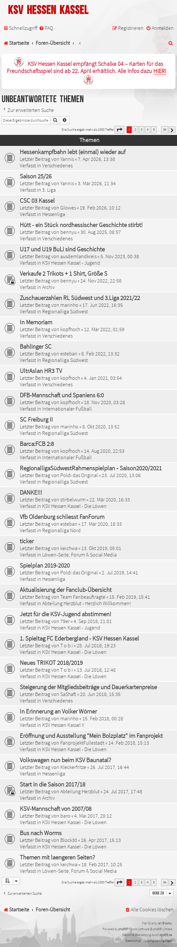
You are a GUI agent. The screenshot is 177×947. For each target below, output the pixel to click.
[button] (119, 130)
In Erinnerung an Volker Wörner (58, 711)
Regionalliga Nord (61, 530)
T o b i (66, 645)
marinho (69, 305)
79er (65, 621)
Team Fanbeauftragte (82, 596)
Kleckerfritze (73, 767)
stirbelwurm (73, 499)
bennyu (68, 232)
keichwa (68, 548)
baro (65, 815)
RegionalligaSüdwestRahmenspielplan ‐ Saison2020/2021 (91, 468)
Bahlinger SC (36, 346)
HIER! (159, 71)
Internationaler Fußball (67, 408)
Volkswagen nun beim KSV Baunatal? (65, 760)
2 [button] (135, 129)
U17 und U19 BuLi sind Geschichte (62, 249)
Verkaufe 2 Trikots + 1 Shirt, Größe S (63, 273)
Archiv (48, 287)
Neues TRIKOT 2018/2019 (51, 662)
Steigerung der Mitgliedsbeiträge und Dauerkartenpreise (88, 687)
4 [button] (147, 129)
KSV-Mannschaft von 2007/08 (55, 808)
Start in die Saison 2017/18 (52, 784)
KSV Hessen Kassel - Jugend (71, 262)
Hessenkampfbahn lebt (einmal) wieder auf (72, 152)
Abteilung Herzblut (80, 791)
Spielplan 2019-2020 (45, 565)
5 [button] (154, 129)
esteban (68, 353)
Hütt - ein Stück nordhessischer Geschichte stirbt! (81, 225)
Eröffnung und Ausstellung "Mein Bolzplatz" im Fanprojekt (91, 735)
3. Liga (49, 189)
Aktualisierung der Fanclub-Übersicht (66, 589)
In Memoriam (36, 322)
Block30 (68, 840)
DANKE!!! (31, 492)
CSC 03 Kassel (37, 200)
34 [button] (164, 129)
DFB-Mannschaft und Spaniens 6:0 (62, 395)
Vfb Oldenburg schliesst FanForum (62, 517)
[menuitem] (46, 28)
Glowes (68, 207)
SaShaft (68, 694)
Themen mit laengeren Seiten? (57, 857)
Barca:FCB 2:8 (37, 444)
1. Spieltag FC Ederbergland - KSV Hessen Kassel (79, 638)
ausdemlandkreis (78, 256)
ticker (27, 541)
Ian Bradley (165, 923)
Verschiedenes (57, 165)
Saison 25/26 (36, 176)
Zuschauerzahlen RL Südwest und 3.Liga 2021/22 (80, 298)
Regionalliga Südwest (65, 311)
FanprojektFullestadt (82, 742)
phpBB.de (165, 935)
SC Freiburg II (36, 419)
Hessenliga (53, 214)
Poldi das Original (79, 475)
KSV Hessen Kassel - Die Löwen (74, 506)
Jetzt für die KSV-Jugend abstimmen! (65, 614)
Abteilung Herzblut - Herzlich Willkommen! (86, 603)
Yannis (67, 159)
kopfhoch (70, 329)
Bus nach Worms (41, 833)
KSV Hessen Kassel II (63, 725)
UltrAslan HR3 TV (41, 371)
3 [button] (141, 129)
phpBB (122, 929)
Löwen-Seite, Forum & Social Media (79, 554)
